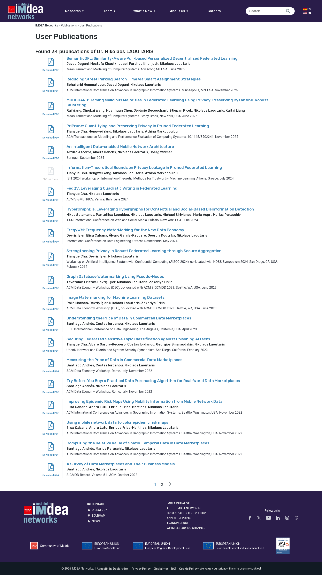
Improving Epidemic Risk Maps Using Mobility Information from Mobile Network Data (144, 406)
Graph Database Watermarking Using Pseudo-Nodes (115, 281)
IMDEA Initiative (178, 508)
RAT (173, 573)
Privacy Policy (141, 573)
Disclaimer (160, 573)
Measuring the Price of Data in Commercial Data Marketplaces (124, 364)
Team (117, 11)
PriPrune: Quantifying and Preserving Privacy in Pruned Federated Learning (138, 130)
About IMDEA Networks (184, 513)
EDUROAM (98, 520)
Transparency (178, 528)
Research (82, 11)
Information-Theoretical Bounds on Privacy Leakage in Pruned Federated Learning (144, 172)
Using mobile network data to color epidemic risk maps (117, 427)
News (96, 526)
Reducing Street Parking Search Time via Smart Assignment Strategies (134, 84)
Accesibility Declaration (113, 573)
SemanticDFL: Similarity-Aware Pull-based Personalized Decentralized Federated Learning (152, 63)
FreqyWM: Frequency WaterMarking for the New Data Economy (125, 235)
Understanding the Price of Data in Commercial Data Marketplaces (129, 323)
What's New (152, 11)
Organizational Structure (187, 518)
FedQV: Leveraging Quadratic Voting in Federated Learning (122, 193)
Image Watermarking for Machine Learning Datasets (115, 302)
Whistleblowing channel (186, 532)
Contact (98, 509)
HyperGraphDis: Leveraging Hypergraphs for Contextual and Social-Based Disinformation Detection (160, 214)
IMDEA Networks (46, 518)
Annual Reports (179, 523)
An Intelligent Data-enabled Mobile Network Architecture (120, 151)
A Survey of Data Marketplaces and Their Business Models (121, 469)
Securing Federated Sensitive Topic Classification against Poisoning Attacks (138, 344)
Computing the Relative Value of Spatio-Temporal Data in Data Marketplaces (138, 448)
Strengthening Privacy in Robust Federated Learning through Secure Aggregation (144, 255)
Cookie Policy (188, 573)
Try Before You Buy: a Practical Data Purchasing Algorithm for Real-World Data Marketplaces (153, 385)
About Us (187, 11)
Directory (99, 514)
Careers (222, 11)
